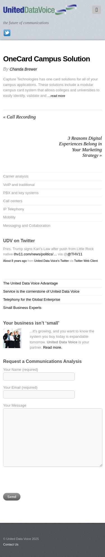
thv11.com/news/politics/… (35, 254)
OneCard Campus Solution (46, 59)
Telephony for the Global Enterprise (31, 299)
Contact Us (10, 544)
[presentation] (45, 482)
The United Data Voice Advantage (30, 283)
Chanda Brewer (23, 69)
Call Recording (19, 117)
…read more (56, 95)
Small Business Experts (22, 308)
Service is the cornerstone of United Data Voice (41, 291)
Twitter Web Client (86, 260)
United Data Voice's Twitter (51, 260)
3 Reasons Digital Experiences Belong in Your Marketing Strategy (80, 147)
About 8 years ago (15, 260)
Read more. (52, 347)
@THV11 (75, 254)
